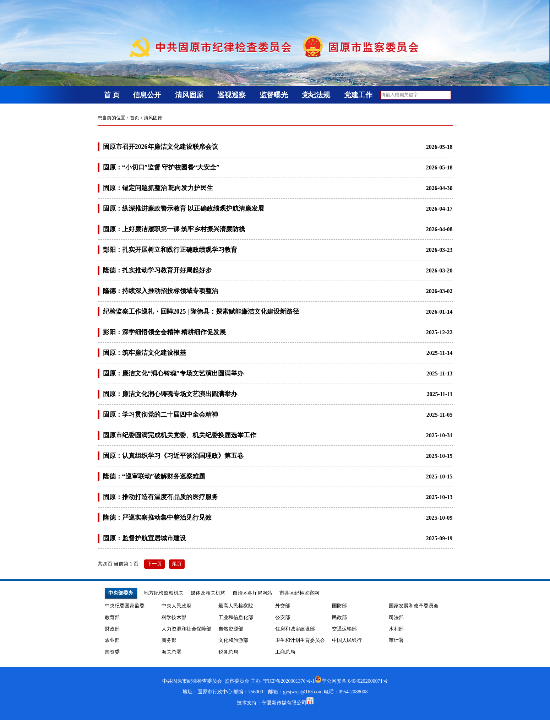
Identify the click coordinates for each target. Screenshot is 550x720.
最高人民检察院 (235, 605)
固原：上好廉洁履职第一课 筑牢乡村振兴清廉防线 (174, 229)
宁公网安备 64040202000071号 (351, 681)
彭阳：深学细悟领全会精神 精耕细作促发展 (164, 332)
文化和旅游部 (233, 640)
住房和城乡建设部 (295, 629)
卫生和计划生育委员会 (300, 640)
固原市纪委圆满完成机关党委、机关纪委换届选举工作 (179, 435)
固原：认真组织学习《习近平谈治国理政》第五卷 (173, 455)
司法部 (396, 617)
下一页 (154, 564)
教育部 (112, 617)
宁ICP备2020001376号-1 (289, 681)
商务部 (169, 640)
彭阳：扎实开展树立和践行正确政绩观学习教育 (170, 249)
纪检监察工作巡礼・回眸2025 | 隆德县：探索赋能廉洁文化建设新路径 (201, 311)
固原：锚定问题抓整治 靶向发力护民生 (158, 187)
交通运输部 (344, 629)
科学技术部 (174, 617)
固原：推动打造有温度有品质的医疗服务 (160, 496)
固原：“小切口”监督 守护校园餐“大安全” (161, 167)
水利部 (396, 629)
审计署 (396, 640)
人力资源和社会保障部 (186, 629)
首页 (134, 117)
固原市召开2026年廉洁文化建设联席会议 (160, 146)
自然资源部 (230, 629)
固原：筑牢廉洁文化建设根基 (144, 352)
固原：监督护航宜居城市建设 (144, 538)
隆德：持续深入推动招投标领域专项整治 (160, 290)
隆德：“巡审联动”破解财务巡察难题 (154, 476)
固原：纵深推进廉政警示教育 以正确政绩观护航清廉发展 (184, 208)
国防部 (339, 605)
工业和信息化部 (235, 617)
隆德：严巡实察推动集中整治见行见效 (157, 517)
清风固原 (153, 117)
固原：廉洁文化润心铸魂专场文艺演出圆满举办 (170, 393)
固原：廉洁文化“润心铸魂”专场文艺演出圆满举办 (173, 373)
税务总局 (228, 652)
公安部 (282, 617)
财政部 (112, 629)
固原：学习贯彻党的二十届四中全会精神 (160, 414)
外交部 (282, 605)
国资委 (112, 652)
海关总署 (171, 652)
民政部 (339, 617)
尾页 (177, 564)
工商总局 (285, 652)
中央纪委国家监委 (125, 605)
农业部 (112, 640)
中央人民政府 (176, 605)
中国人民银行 (347, 640)
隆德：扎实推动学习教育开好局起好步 (157, 270)
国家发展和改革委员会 (414, 605)
